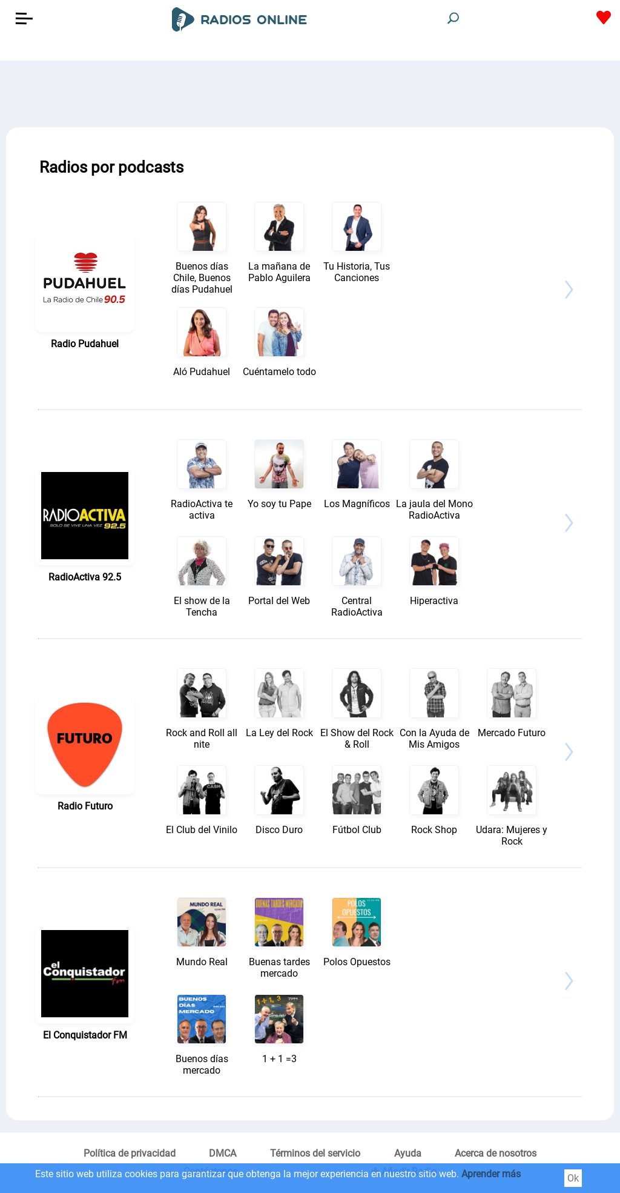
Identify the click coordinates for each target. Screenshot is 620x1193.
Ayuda (407, 1153)
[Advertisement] (310, 91)
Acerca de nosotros (495, 1153)
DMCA (222, 1153)
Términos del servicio (315, 1153)
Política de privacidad (130, 1153)
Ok (573, 1178)
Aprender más (491, 1174)
